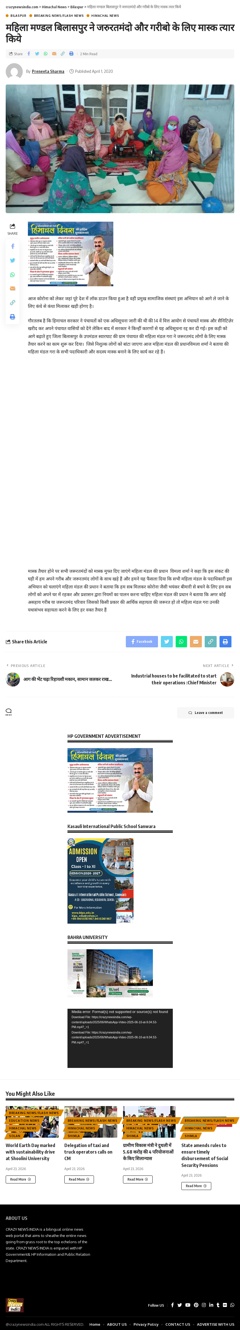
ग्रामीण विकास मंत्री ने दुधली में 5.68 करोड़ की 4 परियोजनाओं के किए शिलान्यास (148, 1151)
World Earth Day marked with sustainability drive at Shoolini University (30, 1151)
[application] (120, 1038)
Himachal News (105, 15)
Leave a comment (205, 712)
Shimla (74, 1136)
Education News (24, 1120)
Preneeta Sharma (48, 71)
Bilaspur (18, 15)
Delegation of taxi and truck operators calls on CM (88, 1151)
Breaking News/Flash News (59, 15)
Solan (14, 1136)
